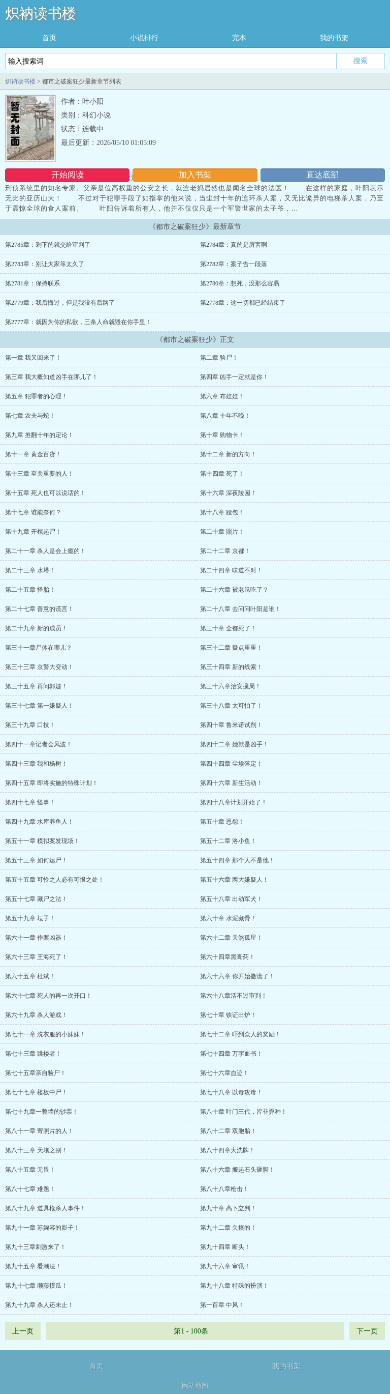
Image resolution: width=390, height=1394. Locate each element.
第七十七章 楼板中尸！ (36, 1092)
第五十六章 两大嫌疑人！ (234, 879)
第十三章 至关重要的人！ (39, 473)
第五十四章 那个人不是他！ (237, 860)
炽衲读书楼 (40, 13)
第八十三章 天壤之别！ (36, 1150)
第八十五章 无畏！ (30, 1169)
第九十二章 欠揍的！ (228, 1227)
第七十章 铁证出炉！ (228, 1015)
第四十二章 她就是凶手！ (234, 744)
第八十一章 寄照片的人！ (39, 1131)
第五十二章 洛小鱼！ (228, 841)
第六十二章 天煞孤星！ (231, 937)
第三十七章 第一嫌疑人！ (39, 705)
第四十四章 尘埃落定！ (231, 763)
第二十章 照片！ (222, 531)
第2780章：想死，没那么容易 (239, 283)
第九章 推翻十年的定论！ (39, 435)
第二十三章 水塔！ (30, 570)
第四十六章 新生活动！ (231, 783)
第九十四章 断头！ (225, 1247)
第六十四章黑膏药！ (227, 957)
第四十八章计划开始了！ (233, 802)
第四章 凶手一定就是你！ (234, 377)
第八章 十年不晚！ (225, 415)
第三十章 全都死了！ (228, 628)
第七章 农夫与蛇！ (30, 415)
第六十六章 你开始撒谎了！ (237, 976)
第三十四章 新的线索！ (231, 667)
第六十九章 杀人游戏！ (36, 1015)
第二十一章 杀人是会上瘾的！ (45, 551)
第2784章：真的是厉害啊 (233, 244)
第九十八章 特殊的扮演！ (234, 1285)
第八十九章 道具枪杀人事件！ (45, 1208)
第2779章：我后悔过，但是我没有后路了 (60, 302)
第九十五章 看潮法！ (33, 1266)
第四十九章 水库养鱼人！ (39, 821)
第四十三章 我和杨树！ (36, 763)
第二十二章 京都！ (225, 551)
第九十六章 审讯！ (225, 1266)
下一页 (367, 1331)
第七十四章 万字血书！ (231, 1053)
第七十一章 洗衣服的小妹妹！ (45, 1034)
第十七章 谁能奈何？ (33, 512)
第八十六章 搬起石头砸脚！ (237, 1169)
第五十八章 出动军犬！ (231, 899)
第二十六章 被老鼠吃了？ (234, 589)
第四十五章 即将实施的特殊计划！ (51, 783)
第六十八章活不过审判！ (233, 995)
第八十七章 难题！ (30, 1189)
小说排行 (144, 38)
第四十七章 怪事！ (30, 802)
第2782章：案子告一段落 (233, 264)
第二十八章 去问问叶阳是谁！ (240, 609)
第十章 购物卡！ (222, 435)
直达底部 (322, 174)
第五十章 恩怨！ (222, 821)
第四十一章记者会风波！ (38, 744)
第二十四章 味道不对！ (231, 570)
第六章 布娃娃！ (222, 396)
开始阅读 (67, 174)
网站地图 (195, 1385)
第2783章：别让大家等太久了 (44, 264)
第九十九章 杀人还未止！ (39, 1305)
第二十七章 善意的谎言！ (39, 609)
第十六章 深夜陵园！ (228, 493)
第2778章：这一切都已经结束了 (242, 302)
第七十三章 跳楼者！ (33, 1053)
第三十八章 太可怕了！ (231, 705)
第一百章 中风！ (222, 1305)
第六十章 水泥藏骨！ (228, 918)
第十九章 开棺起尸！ (33, 531)
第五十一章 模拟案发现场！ (42, 841)
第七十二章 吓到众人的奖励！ (240, 1034)
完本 (239, 38)
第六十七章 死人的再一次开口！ (48, 995)
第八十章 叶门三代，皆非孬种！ (243, 1111)
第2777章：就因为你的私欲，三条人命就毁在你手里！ (78, 322)
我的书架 (334, 38)
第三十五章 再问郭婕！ (36, 686)
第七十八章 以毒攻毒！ (231, 1092)
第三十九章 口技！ (30, 725)
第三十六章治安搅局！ (230, 686)
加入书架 (195, 174)
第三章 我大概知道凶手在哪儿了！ (51, 377)
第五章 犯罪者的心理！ (36, 396)
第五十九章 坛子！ (30, 918)
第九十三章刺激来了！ (35, 1247)
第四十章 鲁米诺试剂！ (231, 725)
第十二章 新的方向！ (228, 454)
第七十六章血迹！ (224, 1073)
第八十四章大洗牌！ (227, 1150)
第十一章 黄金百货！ (33, 454)
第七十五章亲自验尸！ (35, 1073)
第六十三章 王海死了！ (36, 957)
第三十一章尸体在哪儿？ (38, 647)
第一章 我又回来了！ (33, 357)
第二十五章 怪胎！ (30, 589)
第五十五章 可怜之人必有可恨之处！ (54, 879)
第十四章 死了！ (222, 473)
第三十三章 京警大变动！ (39, 667)
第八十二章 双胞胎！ (228, 1131)
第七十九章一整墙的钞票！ (41, 1111)
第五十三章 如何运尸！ (36, 860)
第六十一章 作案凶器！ (36, 937)
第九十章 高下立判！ (228, 1208)
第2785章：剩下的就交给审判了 (47, 244)
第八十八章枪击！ (224, 1189)
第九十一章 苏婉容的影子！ (42, 1227)
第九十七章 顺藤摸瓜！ (36, 1285)
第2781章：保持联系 (32, 283)
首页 (49, 38)
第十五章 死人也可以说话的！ (45, 493)
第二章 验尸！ (219, 357)
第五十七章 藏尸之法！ (36, 899)
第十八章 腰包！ (222, 512)
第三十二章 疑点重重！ (231, 647)
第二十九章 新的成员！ (36, 628)
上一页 (23, 1331)
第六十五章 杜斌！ (30, 976)
